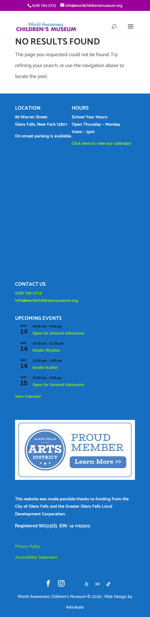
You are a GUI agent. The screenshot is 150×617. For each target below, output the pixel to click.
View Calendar (28, 396)
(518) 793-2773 (28, 293)
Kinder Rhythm (46, 350)
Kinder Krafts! (45, 367)
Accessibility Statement (36, 557)
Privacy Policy (27, 546)
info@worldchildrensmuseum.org (46, 300)
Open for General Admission (58, 333)
